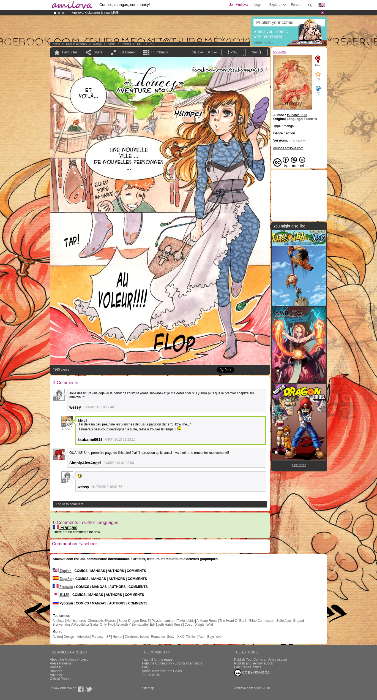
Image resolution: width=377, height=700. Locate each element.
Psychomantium (163, 621)
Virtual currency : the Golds (162, 671)
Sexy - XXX (175, 637)
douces (126, 43)
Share (98, 52)
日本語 (61, 595)
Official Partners (61, 679)
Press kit (56, 667)
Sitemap (148, 688)
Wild (209, 624)
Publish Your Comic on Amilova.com (260, 659)
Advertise (57, 675)
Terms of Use (152, 675)
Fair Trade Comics (247, 667)
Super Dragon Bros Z (133, 621)
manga (97, 43)
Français (65, 527)
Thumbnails (159, 52)
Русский (63, 603)
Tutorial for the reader (158, 659)
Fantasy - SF (101, 637)
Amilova (58, 621)
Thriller (191, 637)
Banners (56, 671)
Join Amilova (238, 5)
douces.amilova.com (288, 148)
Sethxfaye (283, 621)
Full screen (127, 52)
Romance (158, 637)
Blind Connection (261, 621)
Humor (117, 637)
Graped (298, 621)
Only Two (107, 624)
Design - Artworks (77, 637)
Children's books (136, 637)
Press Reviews (61, 663)
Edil (152, 624)
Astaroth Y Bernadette (132, 624)
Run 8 (178, 624)
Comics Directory (76, 43)
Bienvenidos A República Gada (75, 624)
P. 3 (152, 43)
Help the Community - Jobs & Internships (172, 663)
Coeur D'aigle (195, 624)
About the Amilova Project (69, 659)
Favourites (70, 52)
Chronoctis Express (102, 621)
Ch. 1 (140, 43)
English (62, 571)
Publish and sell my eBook (253, 663)
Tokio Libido (186, 621)
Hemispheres (76, 621)
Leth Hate (164, 624)
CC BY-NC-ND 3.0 (252, 672)
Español (62, 579)
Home (56, 43)
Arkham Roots (206, 621)
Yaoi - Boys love (210, 637)
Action (111, 43)
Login (258, 5)
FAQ (145, 667)
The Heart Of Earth (233, 621)
